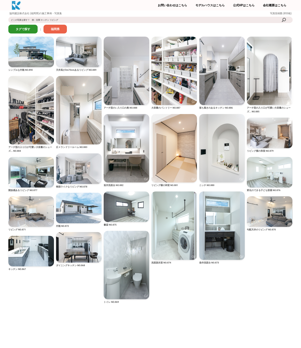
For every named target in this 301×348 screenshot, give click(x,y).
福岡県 (55, 29)
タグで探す (23, 29)
